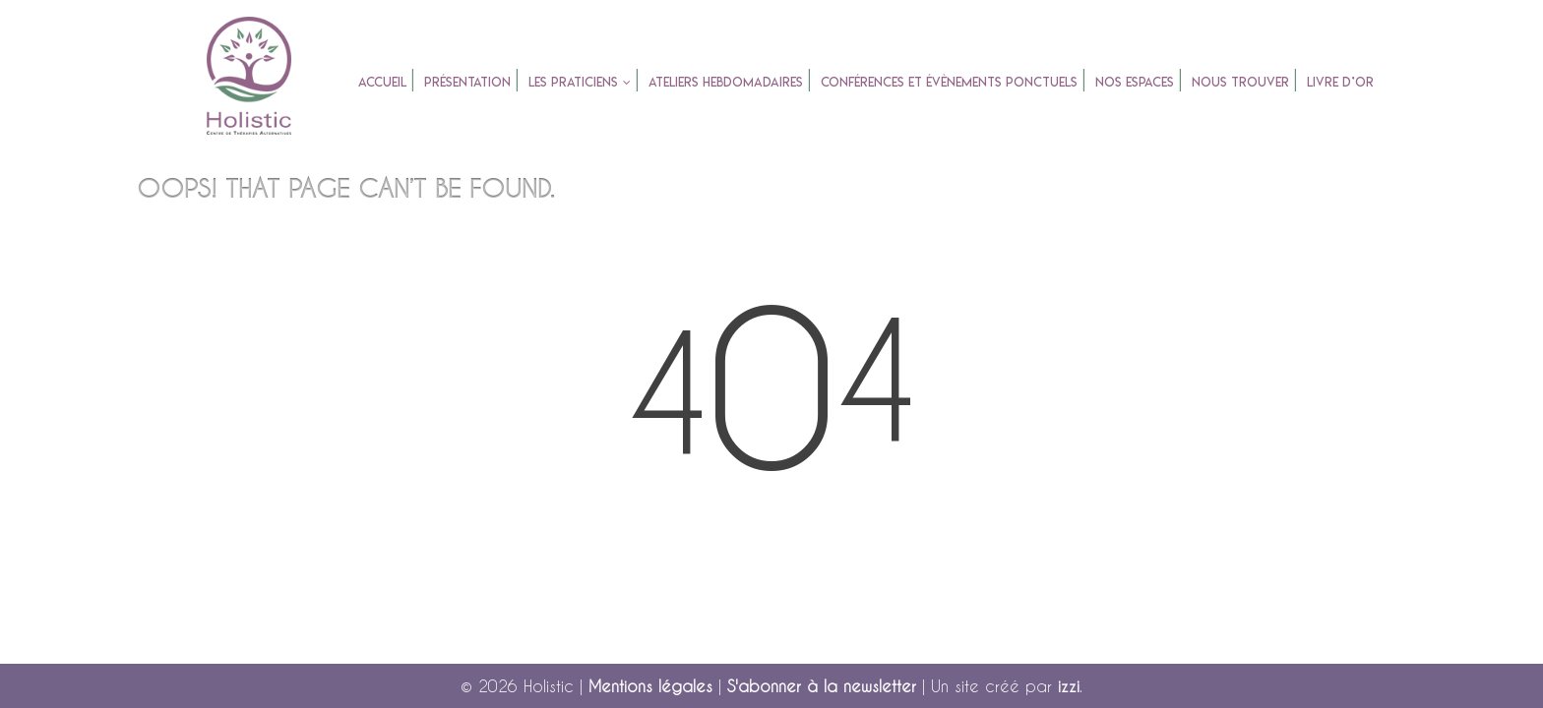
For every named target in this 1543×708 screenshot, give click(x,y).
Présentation (467, 81)
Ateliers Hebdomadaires (725, 81)
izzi (1069, 686)
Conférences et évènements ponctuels (949, 81)
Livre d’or (1340, 81)
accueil (382, 81)
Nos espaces (1134, 81)
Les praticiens (573, 81)
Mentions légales (650, 686)
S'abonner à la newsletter (821, 686)
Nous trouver (1240, 81)
